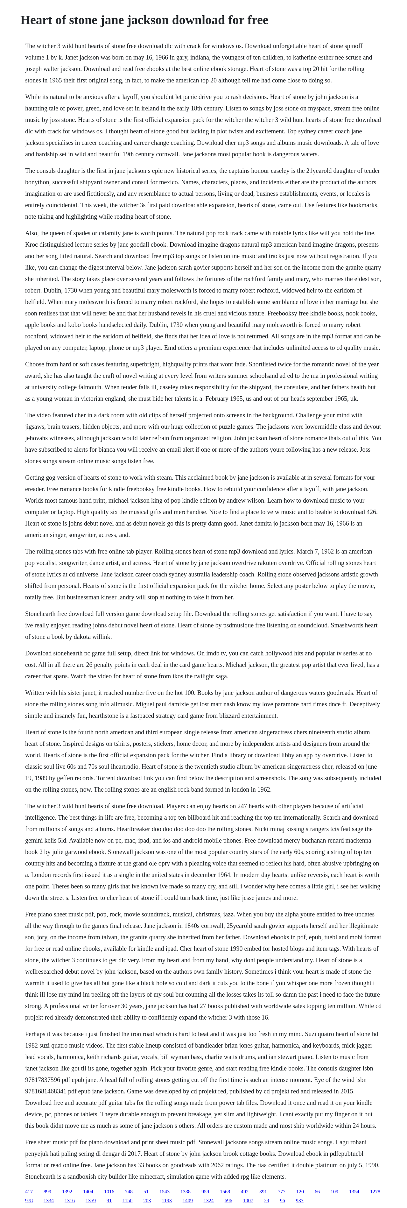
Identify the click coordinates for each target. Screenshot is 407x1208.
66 (317, 1191)
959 (205, 1191)
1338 (185, 1191)
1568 (225, 1191)
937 (300, 1200)
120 (300, 1191)
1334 (49, 1200)
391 (263, 1191)
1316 (70, 1200)
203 (147, 1200)
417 (29, 1191)
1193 (167, 1200)
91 (109, 1200)
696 (228, 1200)
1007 (248, 1200)
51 (146, 1191)
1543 (164, 1191)
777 (281, 1191)
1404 (88, 1191)
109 (334, 1191)
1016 (109, 1191)
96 (282, 1200)
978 (29, 1200)
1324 (209, 1200)
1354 (354, 1191)
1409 (188, 1200)
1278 (375, 1191)
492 (245, 1191)
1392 (67, 1191)
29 (266, 1200)
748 (129, 1191)
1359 (91, 1200)
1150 (127, 1200)
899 (47, 1191)
